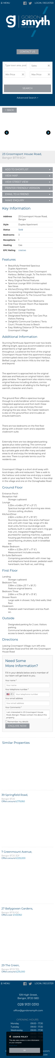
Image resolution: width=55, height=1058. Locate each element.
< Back (9, 110)
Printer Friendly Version (21, 188)
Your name (11, 680)
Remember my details (18, 722)
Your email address (14, 698)
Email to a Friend (17, 194)
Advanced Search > (27, 97)
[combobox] (10, 694)
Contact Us (27, 51)
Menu (6, 3)
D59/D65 (22, 250)
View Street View (16, 181)
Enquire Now (17, 725)
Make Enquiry (14, 200)
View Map (11, 175)
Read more (13, 1045)
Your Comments (13, 707)
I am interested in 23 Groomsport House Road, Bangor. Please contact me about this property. (27, 714)
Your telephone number (17, 689)
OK (24, 1050)
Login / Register (44, 3)
